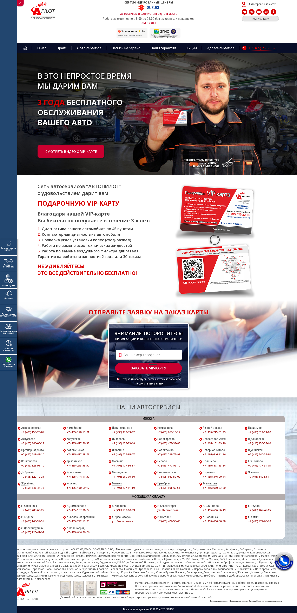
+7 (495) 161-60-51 (168, 488)
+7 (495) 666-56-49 (214, 510)
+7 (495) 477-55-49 (168, 521)
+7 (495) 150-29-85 (32, 432)
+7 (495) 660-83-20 (214, 488)
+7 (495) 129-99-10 (32, 465)
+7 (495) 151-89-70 (214, 443)
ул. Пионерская (168, 510)
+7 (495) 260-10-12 (168, 432)
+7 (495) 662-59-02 (168, 476)
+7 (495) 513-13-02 (259, 432)
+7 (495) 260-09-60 (123, 476)
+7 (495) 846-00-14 (214, 476)
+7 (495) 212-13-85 (78, 521)
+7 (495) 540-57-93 (259, 454)
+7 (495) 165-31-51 (32, 521)
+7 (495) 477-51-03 (259, 465)
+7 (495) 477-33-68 (123, 443)
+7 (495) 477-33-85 (168, 443)
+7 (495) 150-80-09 (123, 510)
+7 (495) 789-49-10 (32, 454)
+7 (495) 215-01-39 (214, 432)
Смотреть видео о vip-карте (71, 151)
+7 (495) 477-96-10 (168, 465)
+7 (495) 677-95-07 (123, 454)
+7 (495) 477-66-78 (259, 521)
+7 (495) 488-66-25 (32, 510)
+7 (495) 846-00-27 (32, 443)
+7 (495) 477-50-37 (78, 443)
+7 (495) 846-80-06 (78, 532)
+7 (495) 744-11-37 (78, 476)
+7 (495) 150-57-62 (259, 443)
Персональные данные (239, 601)
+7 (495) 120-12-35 (32, 476)
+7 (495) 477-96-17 (123, 465)
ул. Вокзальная (122, 521)
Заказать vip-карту (148, 368)
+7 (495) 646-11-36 (214, 454)
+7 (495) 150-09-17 (78, 488)
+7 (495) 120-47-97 (32, 532)
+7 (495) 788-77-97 (168, 454)
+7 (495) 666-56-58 (214, 521)
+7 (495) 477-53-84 (214, 465)
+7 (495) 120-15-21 (78, 432)
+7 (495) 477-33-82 (123, 432)
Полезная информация (219, 601)
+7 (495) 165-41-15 (259, 510)
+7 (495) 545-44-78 (32, 488)
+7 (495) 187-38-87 (78, 510)
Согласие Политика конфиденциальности (265, 601)
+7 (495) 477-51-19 (123, 488)
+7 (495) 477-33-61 (78, 454)
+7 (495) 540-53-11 (259, 476)
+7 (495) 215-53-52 (78, 465)
